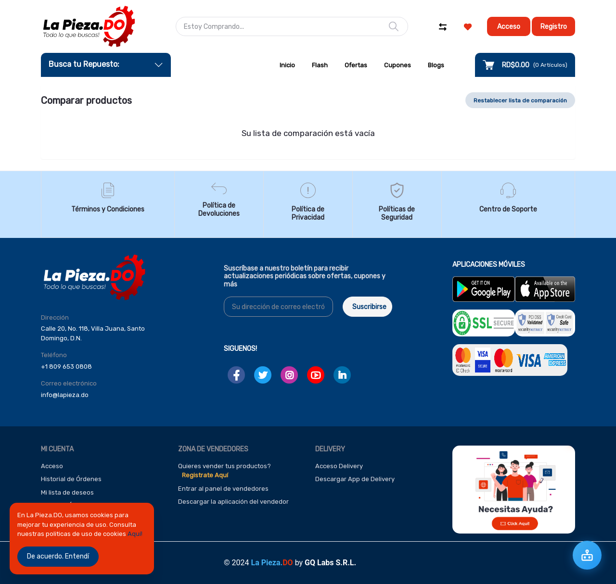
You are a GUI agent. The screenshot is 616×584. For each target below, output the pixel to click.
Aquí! (135, 533)
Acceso (508, 27)
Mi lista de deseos (67, 492)
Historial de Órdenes (71, 479)
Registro (553, 27)
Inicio (287, 65)
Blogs (436, 65)
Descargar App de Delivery (355, 479)
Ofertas (356, 65)
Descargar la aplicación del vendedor (233, 501)
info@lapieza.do (65, 394)
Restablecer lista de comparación (520, 100)
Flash (320, 65)
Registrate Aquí (205, 475)
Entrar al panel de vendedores (223, 488)
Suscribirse (369, 307)
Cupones (397, 65)
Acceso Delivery (339, 466)
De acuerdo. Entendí (58, 556)
